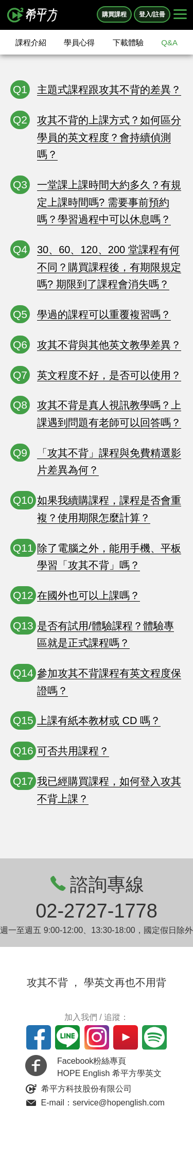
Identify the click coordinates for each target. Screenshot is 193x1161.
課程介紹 (30, 42)
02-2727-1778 (96, 911)
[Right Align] (180, 15)
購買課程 (114, 14)
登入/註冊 (152, 14)
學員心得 (79, 42)
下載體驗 (128, 42)
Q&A (169, 42)
